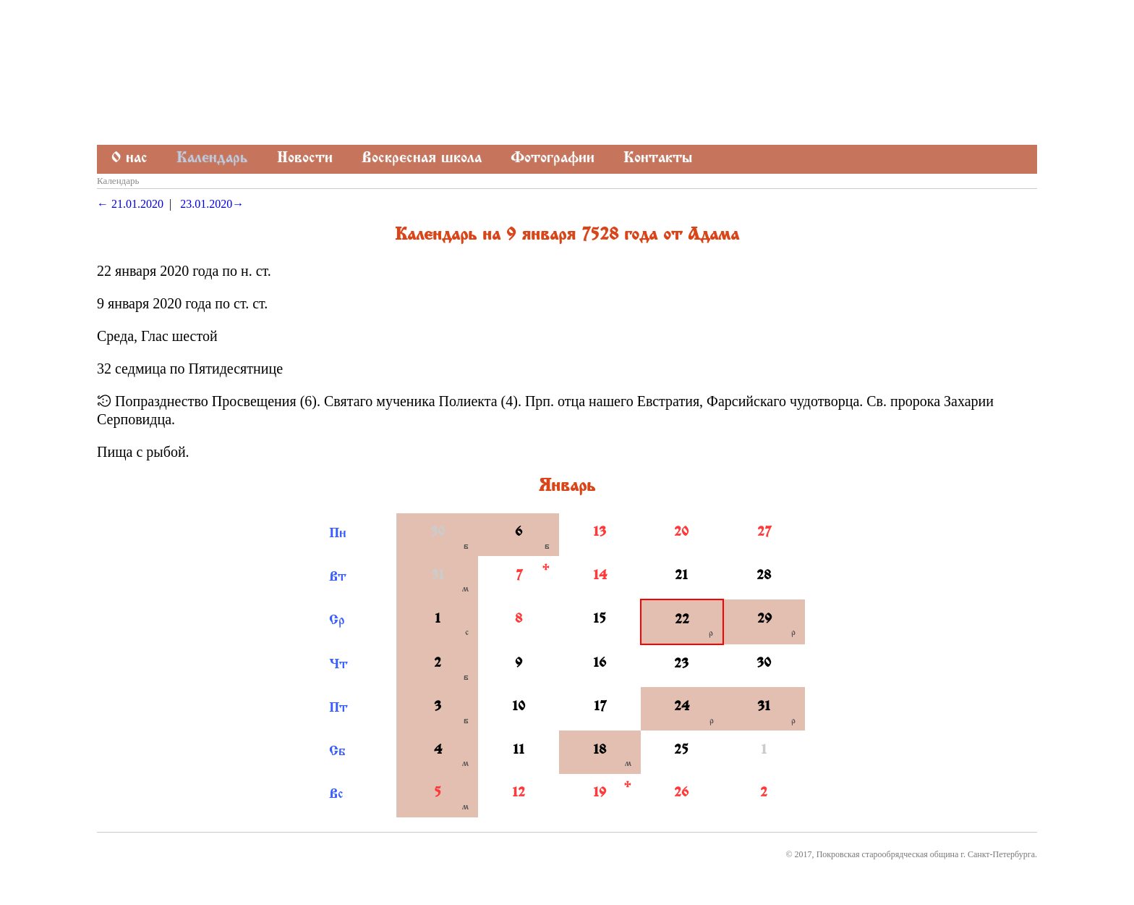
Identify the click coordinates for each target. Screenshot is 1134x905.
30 (437, 533)
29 (764, 620)
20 (681, 533)
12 (518, 793)
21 (681, 576)
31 (437, 576)
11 (518, 751)
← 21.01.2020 (130, 204)
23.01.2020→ (212, 204)
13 (599, 533)
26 (681, 793)
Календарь (212, 159)
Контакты (657, 159)
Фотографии (552, 159)
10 (518, 707)
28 (763, 576)
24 (681, 707)
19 (599, 793)
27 (764, 533)
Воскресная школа (422, 159)
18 (599, 751)
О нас (129, 159)
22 (682, 620)
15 (599, 620)
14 (600, 576)
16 (599, 664)
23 (681, 664)
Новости (305, 159)
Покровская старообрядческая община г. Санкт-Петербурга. (927, 854)
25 (681, 751)
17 (600, 707)
